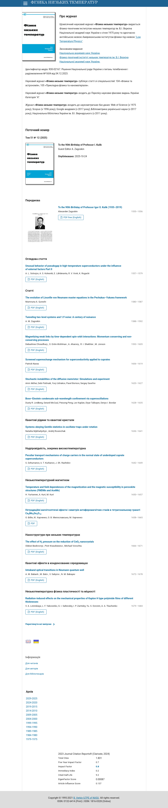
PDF (32, 523)
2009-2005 (31, 714)
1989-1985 (31, 731)
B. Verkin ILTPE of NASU (86, 797)
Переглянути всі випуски (38, 624)
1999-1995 (31, 723)
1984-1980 (31, 735)
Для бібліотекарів (34, 674)
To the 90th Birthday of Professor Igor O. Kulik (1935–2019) (90, 207)
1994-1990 (31, 727)
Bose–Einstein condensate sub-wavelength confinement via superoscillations (66, 398)
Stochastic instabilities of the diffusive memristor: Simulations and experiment (67, 379)
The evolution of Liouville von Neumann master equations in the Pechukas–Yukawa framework (76, 297)
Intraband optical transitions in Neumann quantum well (54, 570)
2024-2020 (31, 702)
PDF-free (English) (72, 217)
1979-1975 (31, 739)
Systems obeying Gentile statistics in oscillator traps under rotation (61, 427)
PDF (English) (37, 279)
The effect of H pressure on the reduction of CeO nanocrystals (59, 541)
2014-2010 (31, 710)
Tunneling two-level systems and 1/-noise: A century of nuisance (60, 317)
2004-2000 (31, 719)
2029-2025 (31, 698)
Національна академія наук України (79, 53)
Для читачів (31, 663)
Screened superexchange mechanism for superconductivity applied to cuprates (67, 359)
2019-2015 (31, 706)
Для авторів (31, 668)
